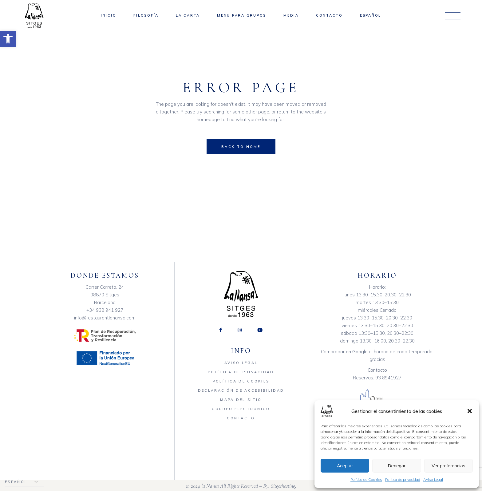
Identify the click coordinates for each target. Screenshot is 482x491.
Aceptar (345, 465)
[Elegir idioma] (24, 481)
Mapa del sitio (241, 400)
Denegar (397, 465)
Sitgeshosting (283, 485)
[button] (8, 39)
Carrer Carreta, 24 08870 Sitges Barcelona (104, 294)
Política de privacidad (402, 479)
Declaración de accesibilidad (241, 390)
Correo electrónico (241, 409)
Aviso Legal (433, 479)
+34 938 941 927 (104, 310)
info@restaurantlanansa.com (105, 318)
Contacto (241, 418)
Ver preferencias (448, 465)
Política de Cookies (366, 479)
